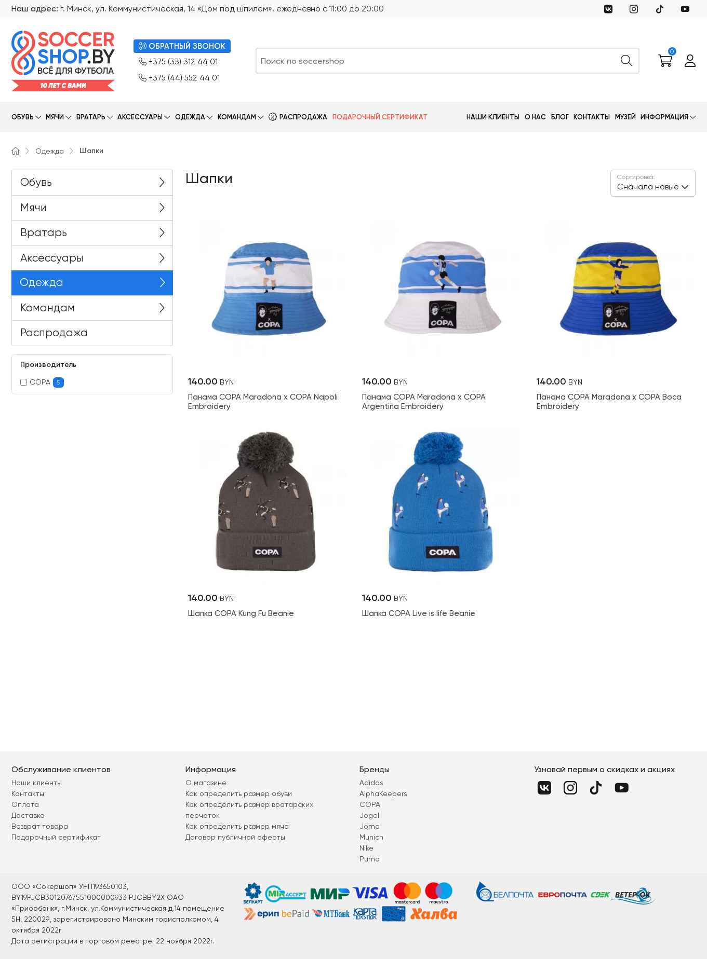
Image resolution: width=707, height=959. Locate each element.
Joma (369, 826)
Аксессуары (140, 117)
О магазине (205, 782)
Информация (664, 117)
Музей (625, 117)
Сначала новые (648, 181)
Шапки (91, 150)
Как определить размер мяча (237, 826)
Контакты (591, 117)
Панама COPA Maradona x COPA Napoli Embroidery (263, 401)
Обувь (22, 117)
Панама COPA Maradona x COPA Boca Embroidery (609, 401)
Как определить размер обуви (238, 793)
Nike (366, 848)
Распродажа (303, 117)
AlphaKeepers (383, 793)
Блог (560, 117)
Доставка (28, 815)
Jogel (369, 815)
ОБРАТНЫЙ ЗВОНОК (182, 46)
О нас (535, 117)
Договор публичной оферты (235, 837)
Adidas (371, 782)
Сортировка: (636, 177)
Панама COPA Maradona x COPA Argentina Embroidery (424, 401)
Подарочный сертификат (380, 117)
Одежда (190, 117)
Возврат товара (39, 826)
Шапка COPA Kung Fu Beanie (241, 613)
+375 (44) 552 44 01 (179, 78)
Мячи (55, 117)
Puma (369, 859)
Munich (371, 837)
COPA (42, 382)
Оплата (25, 804)
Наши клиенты (492, 117)
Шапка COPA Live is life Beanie (418, 613)
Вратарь (90, 117)
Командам (237, 117)
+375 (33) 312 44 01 (178, 62)
